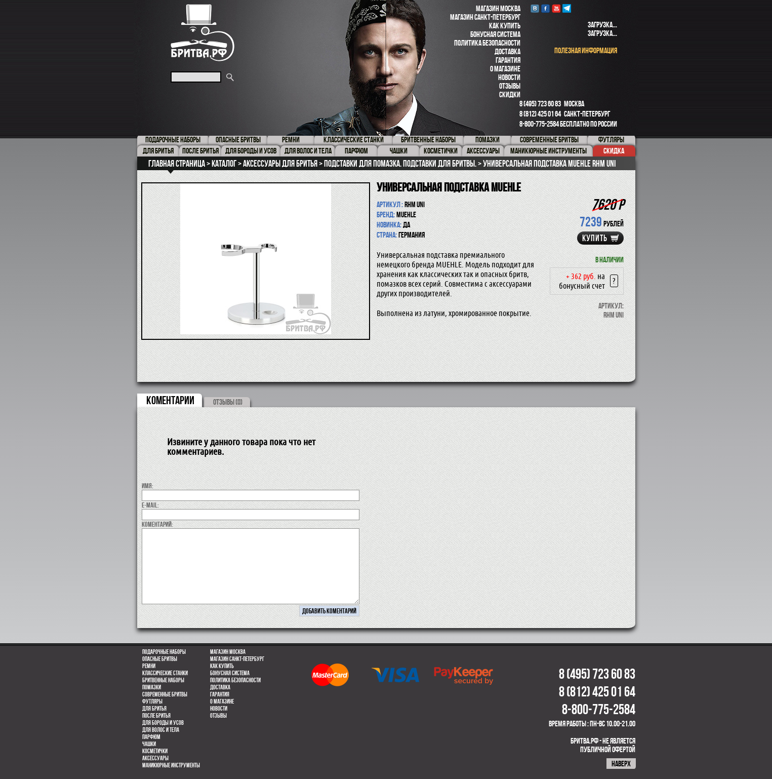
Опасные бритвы (159, 659)
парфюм (151, 737)
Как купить (504, 25)
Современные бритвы (164, 694)
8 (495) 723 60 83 (540, 103)
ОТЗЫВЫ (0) (227, 402)
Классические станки (165, 673)
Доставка (507, 51)
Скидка (613, 150)
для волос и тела (160, 729)
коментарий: (157, 524)
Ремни (148, 666)
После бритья (156, 715)
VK (535, 8)
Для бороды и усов (163, 722)
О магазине (505, 68)
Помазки (151, 687)
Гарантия (508, 60)
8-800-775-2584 (539, 124)
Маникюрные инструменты (171, 765)
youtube (556, 8)
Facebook (545, 8)
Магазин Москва (498, 8)
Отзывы (509, 86)
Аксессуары (155, 758)
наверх (621, 763)
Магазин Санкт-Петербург (485, 17)
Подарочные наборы (164, 651)
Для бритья (154, 708)
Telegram (566, 8)
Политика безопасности (487, 42)
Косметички (155, 751)
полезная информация (585, 50)
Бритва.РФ (202, 32)
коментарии (170, 400)
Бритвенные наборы (163, 680)
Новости (509, 77)
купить (594, 238)
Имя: (147, 486)
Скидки (509, 94)
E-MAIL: (150, 505)
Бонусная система (495, 34)
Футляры (152, 701)
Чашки (149, 744)
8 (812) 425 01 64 (540, 113)
